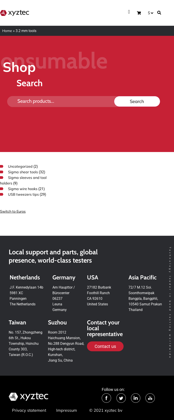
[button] (129, 11)
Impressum (66, 410)
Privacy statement (29, 410)
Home (7, 30)
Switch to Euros (13, 211)
